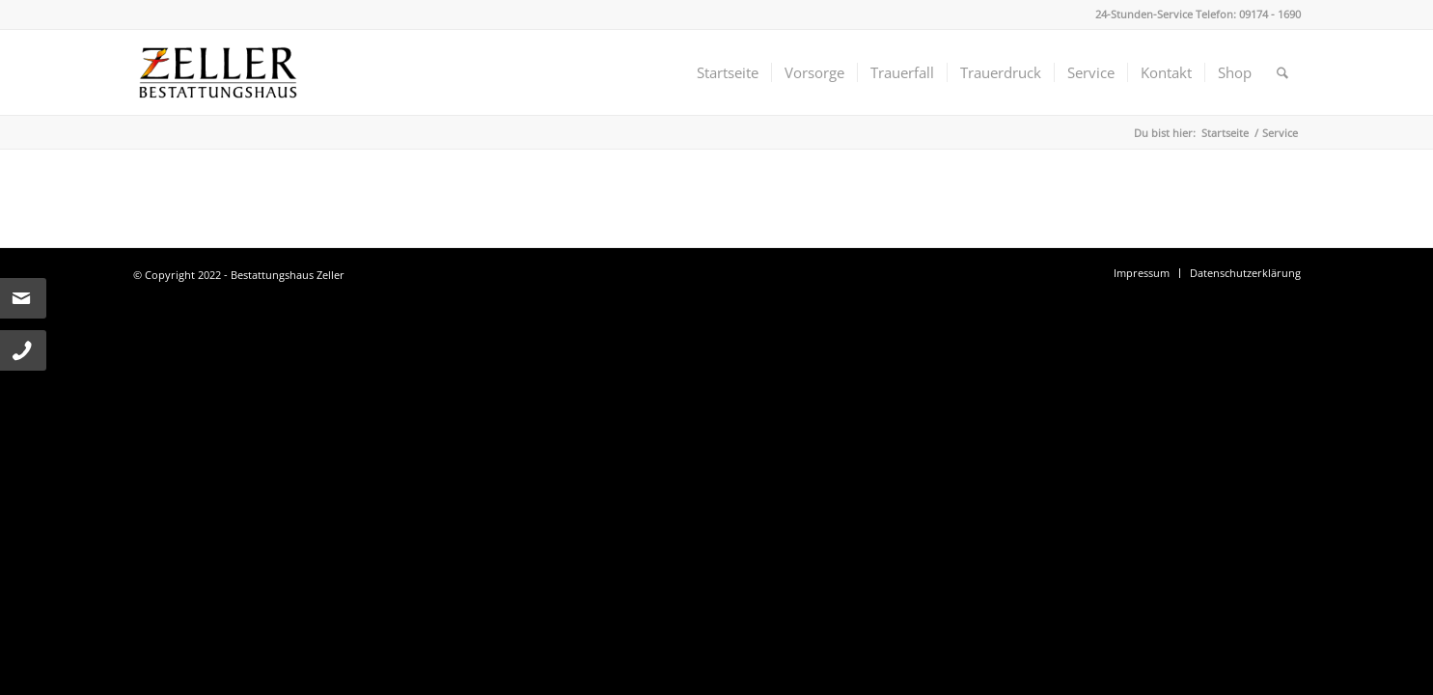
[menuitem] (727, 72)
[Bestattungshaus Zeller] (218, 72)
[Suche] (1282, 72)
